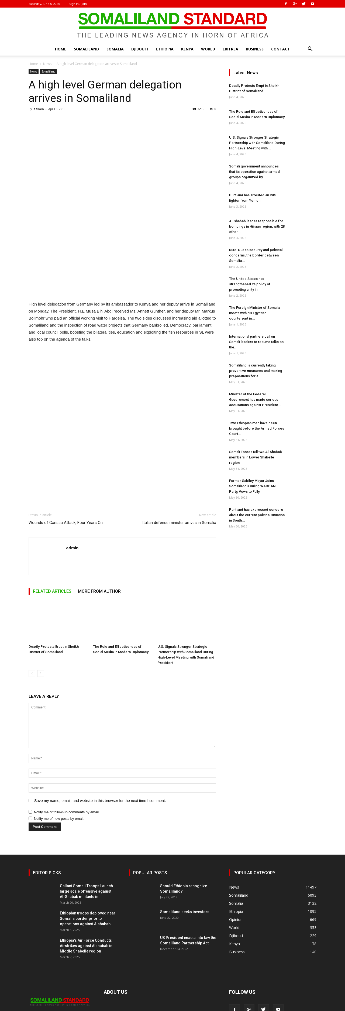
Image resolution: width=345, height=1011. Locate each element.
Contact (280, 49)
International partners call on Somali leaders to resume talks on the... (256, 341)
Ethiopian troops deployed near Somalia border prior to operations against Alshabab (87, 918)
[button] (309, 49)
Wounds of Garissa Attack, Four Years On (66, 522)
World (208, 49)
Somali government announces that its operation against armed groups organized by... (254, 171)
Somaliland (86, 49)
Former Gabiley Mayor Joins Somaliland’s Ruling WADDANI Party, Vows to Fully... (253, 486)
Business (255, 49)
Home (60, 49)
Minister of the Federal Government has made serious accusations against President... (255, 399)
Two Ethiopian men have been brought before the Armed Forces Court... (256, 428)
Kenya (187, 49)
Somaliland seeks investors (184, 912)
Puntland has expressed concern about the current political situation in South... (257, 515)
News (47, 63)
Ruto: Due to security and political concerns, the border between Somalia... (255, 255)
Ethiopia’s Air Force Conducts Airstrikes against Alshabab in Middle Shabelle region (86, 945)
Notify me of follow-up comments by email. (67, 812)
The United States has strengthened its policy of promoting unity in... (249, 284)
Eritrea (230, 49)
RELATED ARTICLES (52, 591)
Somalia (115, 49)
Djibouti (139, 49)
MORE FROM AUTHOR (99, 591)
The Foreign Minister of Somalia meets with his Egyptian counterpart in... (254, 313)
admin (38, 109)
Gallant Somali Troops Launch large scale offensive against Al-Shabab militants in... (86, 891)
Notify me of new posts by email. (59, 819)
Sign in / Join (78, 4)
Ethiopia (165, 49)
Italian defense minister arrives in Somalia (179, 522)
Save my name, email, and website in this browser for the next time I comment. (100, 800)
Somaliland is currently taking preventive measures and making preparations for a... (255, 370)
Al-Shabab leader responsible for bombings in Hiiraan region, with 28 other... (257, 226)
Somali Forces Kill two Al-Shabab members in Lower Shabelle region (255, 457)
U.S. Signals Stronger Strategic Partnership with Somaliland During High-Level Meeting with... (257, 142)
